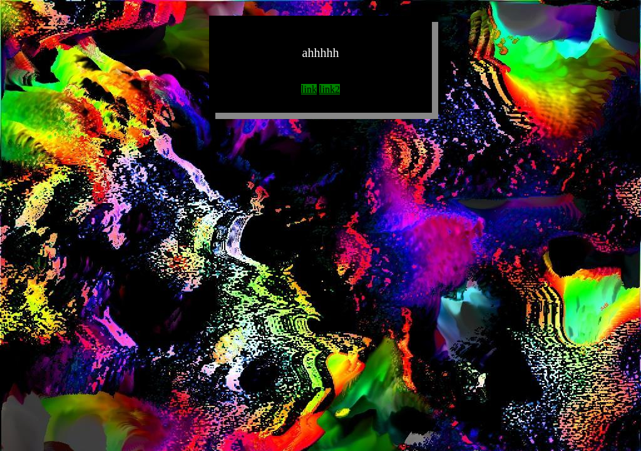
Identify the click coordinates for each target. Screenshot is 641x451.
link (309, 89)
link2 (329, 89)
